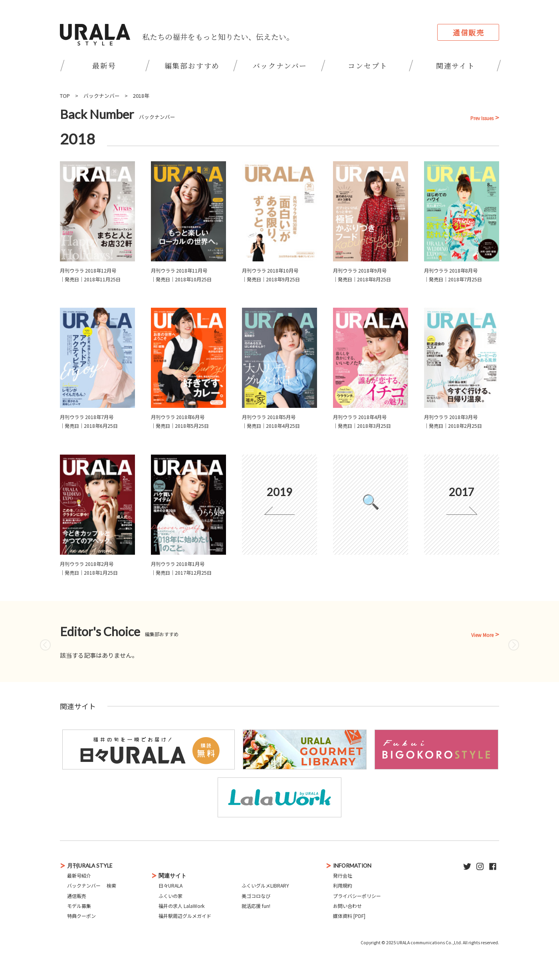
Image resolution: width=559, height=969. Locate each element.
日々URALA (170, 885)
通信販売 (468, 32)
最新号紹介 (79, 875)
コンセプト (367, 65)
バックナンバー (280, 65)
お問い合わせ (347, 905)
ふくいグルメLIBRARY (265, 885)
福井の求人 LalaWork (181, 905)
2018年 (141, 95)
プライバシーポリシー (357, 895)
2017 (461, 491)
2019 (279, 491)
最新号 (104, 65)
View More (482, 635)
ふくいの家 (170, 895)
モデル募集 (79, 905)
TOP (65, 95)
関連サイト (455, 65)
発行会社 (342, 875)
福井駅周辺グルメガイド (185, 915)
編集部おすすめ (192, 65)
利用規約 (342, 885)
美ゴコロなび (256, 895)
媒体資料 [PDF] (349, 915)
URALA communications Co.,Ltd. (429, 942)
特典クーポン (81, 915)
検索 (111, 885)
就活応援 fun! (256, 905)
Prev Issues (482, 118)
